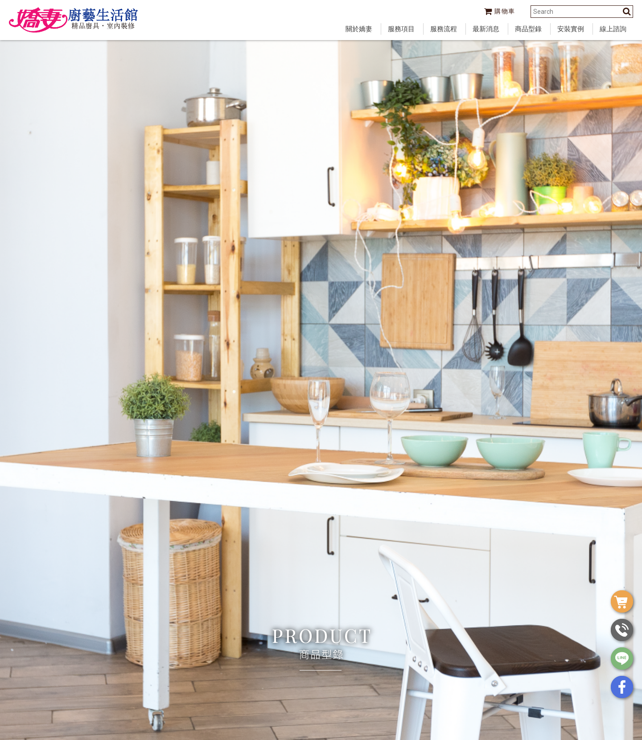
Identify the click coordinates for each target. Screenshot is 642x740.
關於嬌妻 (359, 29)
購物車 (499, 11)
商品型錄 (528, 29)
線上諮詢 (613, 29)
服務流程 (443, 29)
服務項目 (401, 29)
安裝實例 (570, 29)
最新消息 (486, 29)
